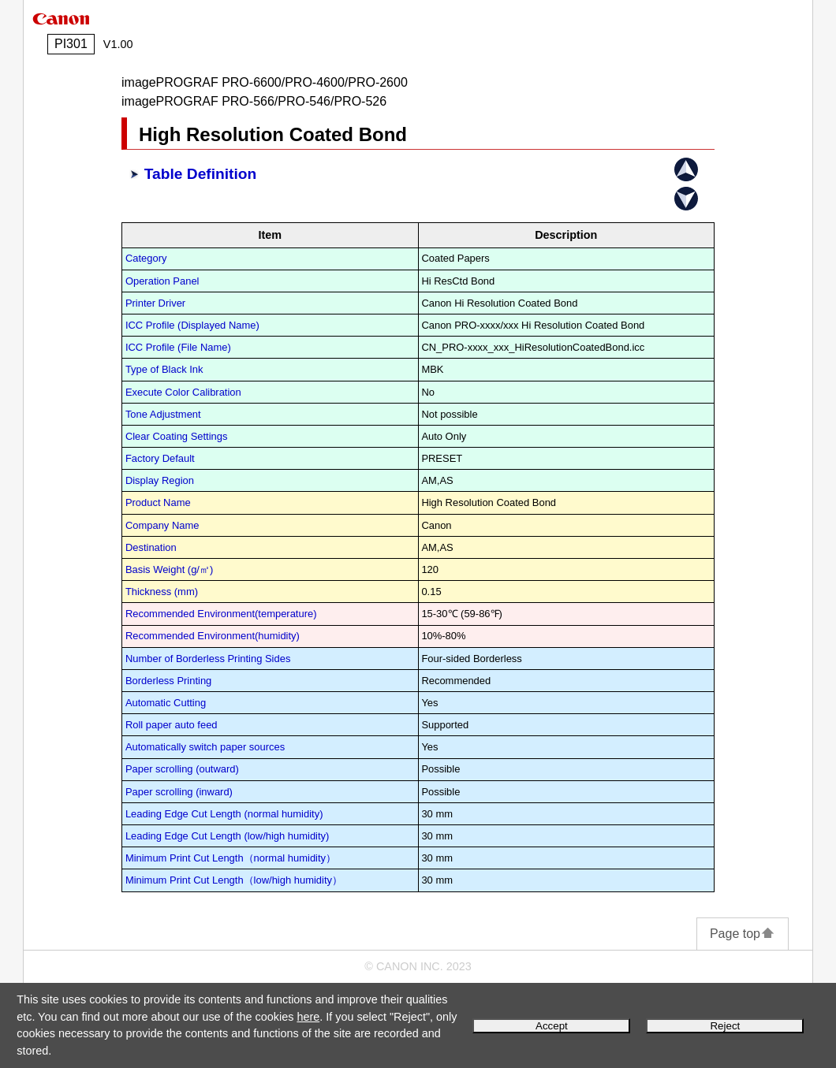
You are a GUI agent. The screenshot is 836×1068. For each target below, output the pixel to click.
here (308, 1016)
